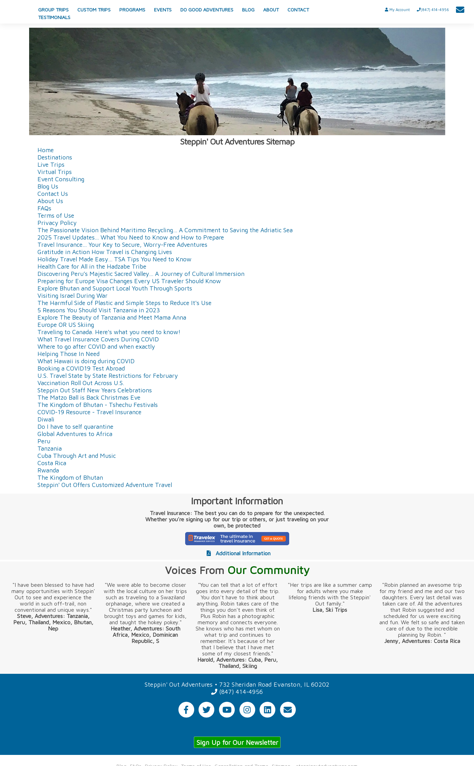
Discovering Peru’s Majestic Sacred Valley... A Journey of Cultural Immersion (140, 273)
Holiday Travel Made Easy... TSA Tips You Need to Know (114, 258)
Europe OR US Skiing (65, 324)
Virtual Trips (54, 171)
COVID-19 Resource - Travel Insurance (89, 411)
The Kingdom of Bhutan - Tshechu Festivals (97, 404)
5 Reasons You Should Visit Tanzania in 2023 (98, 309)
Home (45, 149)
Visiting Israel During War (72, 294)
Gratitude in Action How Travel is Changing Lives (104, 251)
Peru (43, 440)
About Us (50, 200)
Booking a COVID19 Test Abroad (81, 367)
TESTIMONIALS (54, 17)
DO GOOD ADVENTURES (206, 9)
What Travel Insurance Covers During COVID (98, 338)
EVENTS (163, 9)
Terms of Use (55, 214)
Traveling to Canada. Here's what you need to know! (109, 331)
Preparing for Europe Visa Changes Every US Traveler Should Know (129, 280)
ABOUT (271, 9)
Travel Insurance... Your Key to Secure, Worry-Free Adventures (122, 243)
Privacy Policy (57, 222)
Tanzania (49, 447)
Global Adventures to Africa (74, 433)
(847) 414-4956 (237, 691)
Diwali (45, 418)
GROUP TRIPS (53, 9)
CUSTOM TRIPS (94, 9)
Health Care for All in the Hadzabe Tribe (91, 265)
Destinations (54, 156)
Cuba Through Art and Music (76, 455)
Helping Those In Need (68, 353)
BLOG (248, 9)
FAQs (44, 207)
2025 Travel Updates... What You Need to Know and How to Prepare (130, 236)
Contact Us (52, 193)
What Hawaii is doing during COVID (86, 360)
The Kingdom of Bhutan (70, 476)
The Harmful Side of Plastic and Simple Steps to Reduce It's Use (124, 302)
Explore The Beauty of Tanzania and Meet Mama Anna (111, 316)
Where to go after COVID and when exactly (96, 345)
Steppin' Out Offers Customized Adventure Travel (104, 484)
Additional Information (237, 553)
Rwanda (48, 469)
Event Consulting (60, 178)
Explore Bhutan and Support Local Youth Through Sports (114, 287)
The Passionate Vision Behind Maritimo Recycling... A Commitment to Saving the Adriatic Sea (165, 229)
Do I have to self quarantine (75, 425)
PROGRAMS (132, 9)
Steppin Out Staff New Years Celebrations (94, 389)
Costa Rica (51, 462)
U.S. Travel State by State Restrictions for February (107, 374)
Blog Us (47, 185)
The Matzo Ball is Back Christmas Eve (88, 396)
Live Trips (50, 163)
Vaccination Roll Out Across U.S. (80, 382)
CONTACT (298, 9)
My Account (397, 9)
